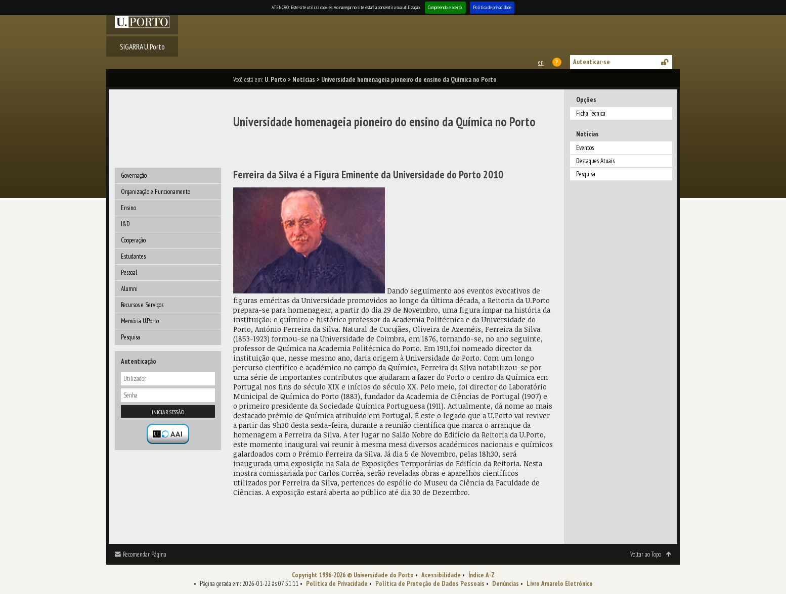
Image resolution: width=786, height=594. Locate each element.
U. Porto (275, 79)
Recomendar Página (144, 554)
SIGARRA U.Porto (142, 46)
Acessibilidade (441, 575)
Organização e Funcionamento (155, 191)
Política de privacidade (492, 7)
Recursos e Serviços (142, 305)
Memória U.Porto (140, 321)
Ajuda (557, 62)
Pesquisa (130, 337)
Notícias (303, 79)
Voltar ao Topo (645, 554)
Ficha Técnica (590, 113)
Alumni (129, 288)
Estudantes (133, 256)
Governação (134, 175)
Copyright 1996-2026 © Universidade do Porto (353, 575)
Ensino (128, 208)
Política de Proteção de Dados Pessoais (430, 583)
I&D (125, 224)
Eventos (585, 147)
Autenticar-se (591, 62)
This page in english (540, 62)
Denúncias (505, 583)
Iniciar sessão (168, 412)
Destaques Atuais (595, 161)
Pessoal (129, 272)
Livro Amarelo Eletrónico (560, 583)
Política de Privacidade (337, 583)
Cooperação (133, 240)
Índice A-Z (481, 575)
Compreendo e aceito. (445, 7)
